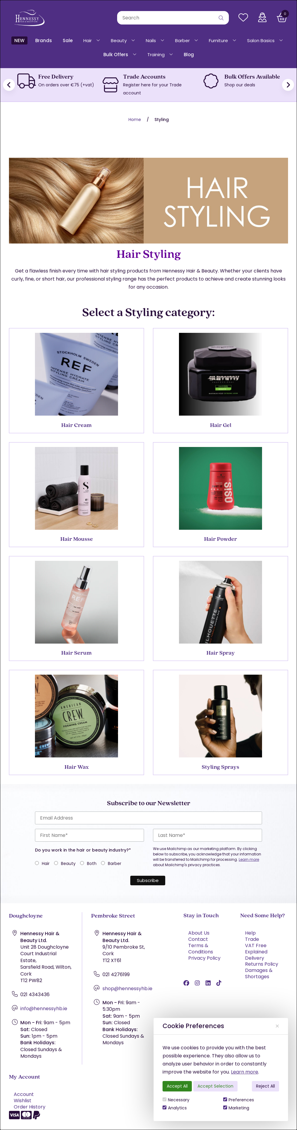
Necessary (176, 1100)
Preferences (238, 1100)
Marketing (236, 1108)
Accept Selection (215, 1086)
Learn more (244, 1071)
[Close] (277, 1026)
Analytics (175, 1108)
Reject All (265, 1086)
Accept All (177, 1086)
